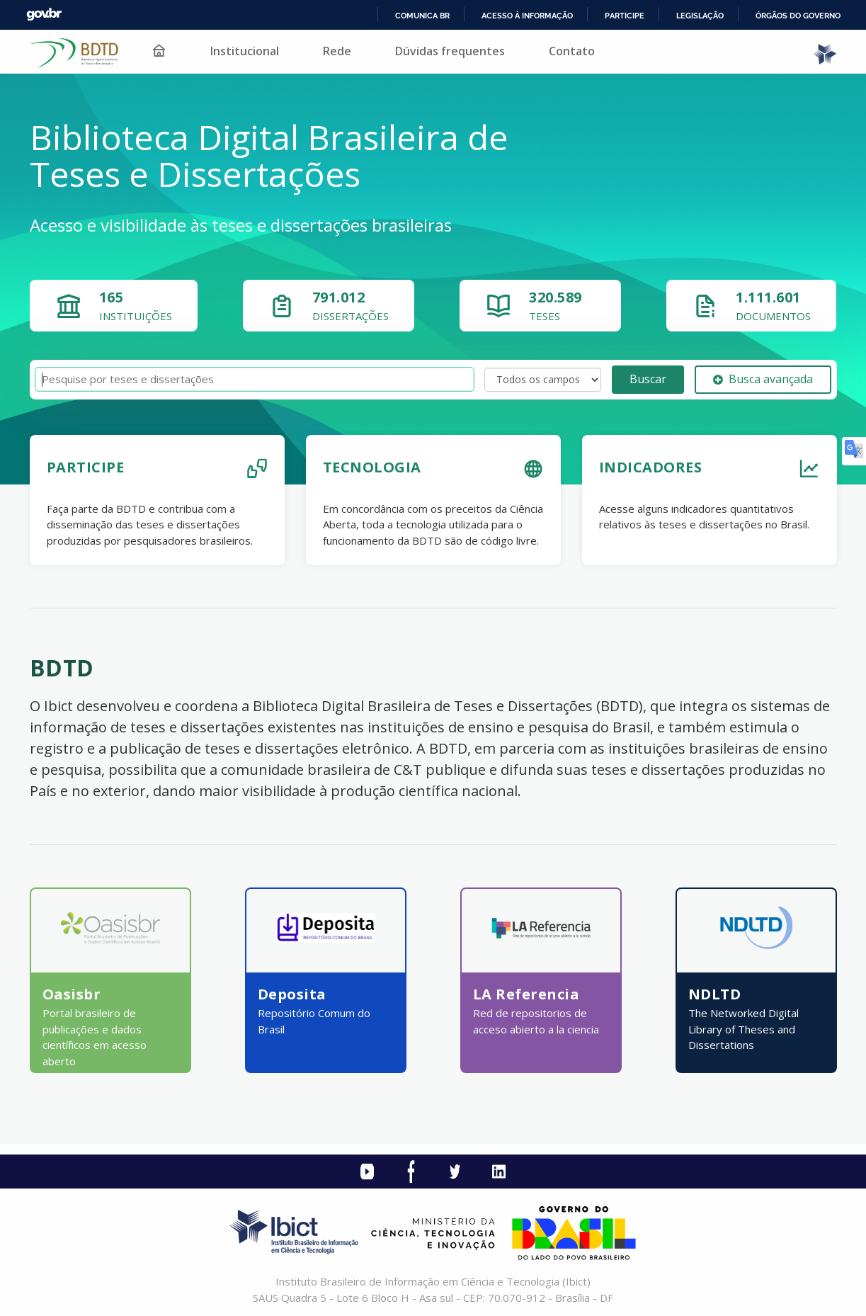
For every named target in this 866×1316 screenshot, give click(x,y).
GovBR (44, 14)
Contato (572, 51)
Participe (624, 15)
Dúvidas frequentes (450, 51)
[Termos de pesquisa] (254, 379)
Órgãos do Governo (798, 15)
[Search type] (542, 380)
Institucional (244, 51)
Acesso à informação (527, 15)
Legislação (700, 15)
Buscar (647, 379)
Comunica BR (422, 15)
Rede (337, 51)
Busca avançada (763, 379)
